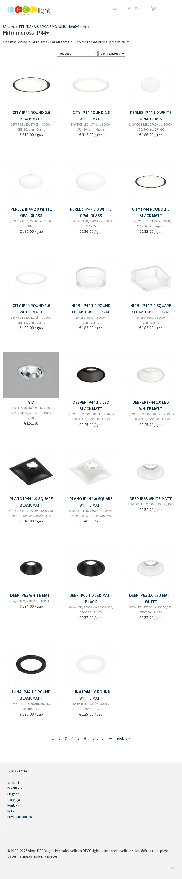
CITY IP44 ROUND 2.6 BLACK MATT (31, 116)
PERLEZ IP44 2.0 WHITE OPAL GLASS (31, 212)
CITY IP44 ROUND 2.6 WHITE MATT (91, 116)
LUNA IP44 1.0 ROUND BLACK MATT (31, 695)
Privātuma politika (20, 817)
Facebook (129, 8)
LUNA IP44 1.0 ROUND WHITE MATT (91, 695)
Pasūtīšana (14, 788)
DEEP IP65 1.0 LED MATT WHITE (150, 598)
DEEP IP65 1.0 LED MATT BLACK (91, 598)
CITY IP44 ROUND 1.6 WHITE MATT (31, 309)
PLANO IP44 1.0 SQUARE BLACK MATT (31, 502)
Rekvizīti (13, 811)
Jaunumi (13, 782)
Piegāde (13, 794)
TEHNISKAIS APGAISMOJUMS (42, 26)
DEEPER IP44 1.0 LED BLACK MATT (91, 405)
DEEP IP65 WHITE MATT (151, 498)
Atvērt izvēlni (171, 9)
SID (31, 402)
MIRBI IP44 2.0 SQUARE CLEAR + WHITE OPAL (150, 309)
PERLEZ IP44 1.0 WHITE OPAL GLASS (151, 116)
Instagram (136, 8)
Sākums (9, 26)
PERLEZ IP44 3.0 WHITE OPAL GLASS (91, 212)
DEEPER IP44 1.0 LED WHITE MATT (150, 405)
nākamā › (98, 738)
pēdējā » (123, 738)
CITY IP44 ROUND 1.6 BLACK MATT (150, 212)
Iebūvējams (78, 26)
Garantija (13, 799)
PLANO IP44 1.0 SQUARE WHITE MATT (91, 502)
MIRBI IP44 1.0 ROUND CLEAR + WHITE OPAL (91, 309)
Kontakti (13, 805)
